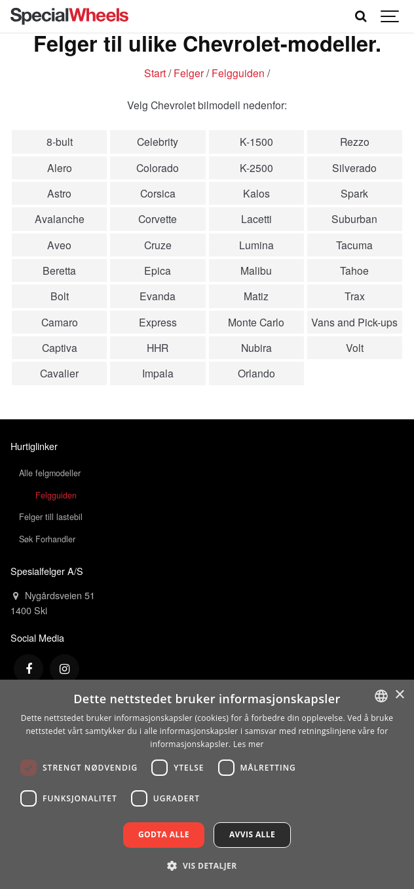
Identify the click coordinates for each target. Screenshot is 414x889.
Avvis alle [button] (252, 834)
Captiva (59, 347)
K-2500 (256, 167)
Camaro (59, 322)
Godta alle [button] (163, 834)
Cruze (158, 244)
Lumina (256, 244)
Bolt (59, 295)
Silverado (354, 167)
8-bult (60, 141)
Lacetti (256, 218)
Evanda (158, 295)
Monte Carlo (256, 322)
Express (158, 322)
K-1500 (256, 141)
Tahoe (354, 270)
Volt (355, 347)
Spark (354, 193)
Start (155, 72)
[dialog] (207, 784)
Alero (59, 167)
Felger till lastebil (51, 517)
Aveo (59, 244)
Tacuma (354, 244)
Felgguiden (238, 72)
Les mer (248, 744)
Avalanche (60, 218)
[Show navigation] (390, 16)
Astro (59, 193)
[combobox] (381, 696)
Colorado (157, 167)
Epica (157, 270)
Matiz (256, 295)
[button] (206, 865)
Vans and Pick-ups (354, 322)
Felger (189, 72)
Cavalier (59, 373)
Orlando (256, 373)
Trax (355, 295)
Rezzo (354, 141)
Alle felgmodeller (50, 473)
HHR (157, 347)
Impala (158, 373)
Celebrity (157, 141)
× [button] (399, 695)
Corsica (158, 193)
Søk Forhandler (47, 539)
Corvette (157, 218)
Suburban (354, 218)
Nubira (256, 347)
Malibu (256, 270)
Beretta (59, 270)
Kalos (256, 193)
